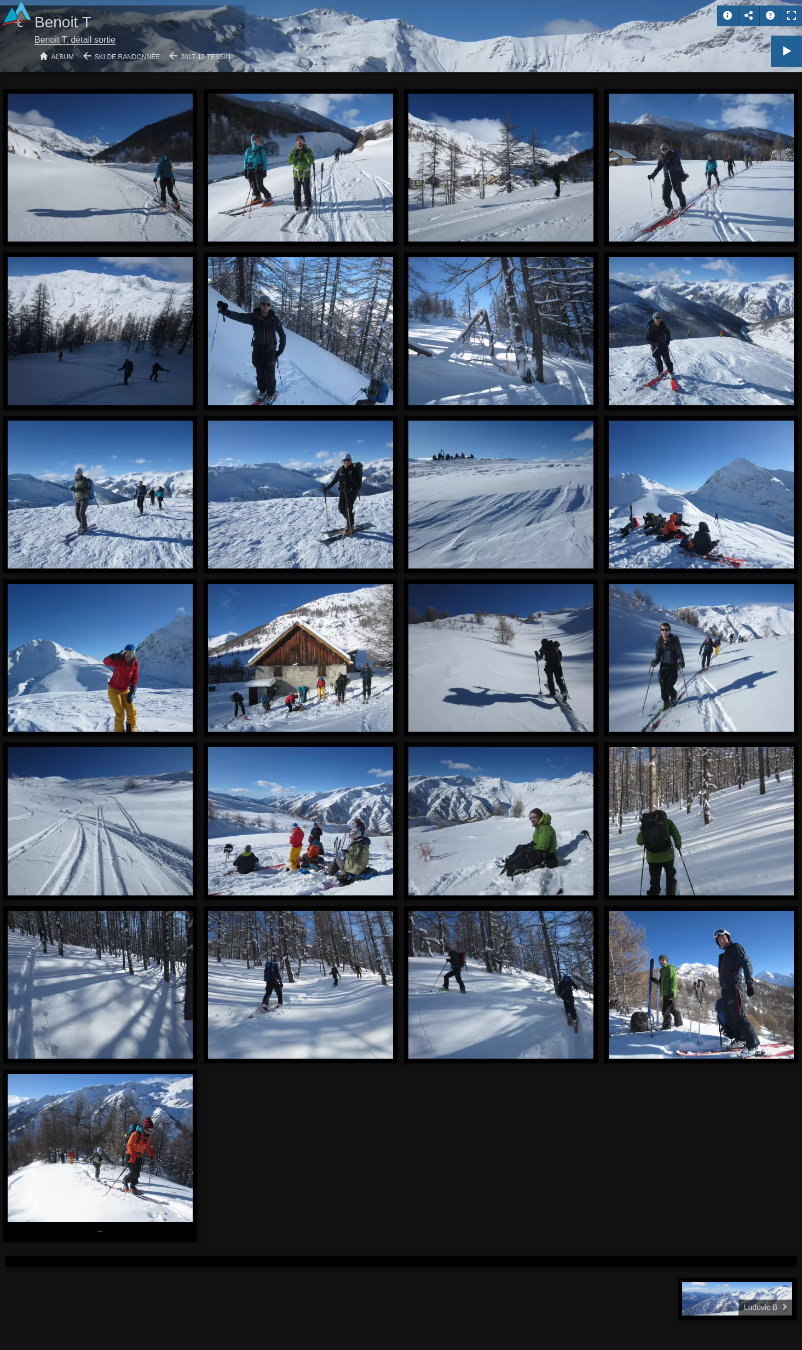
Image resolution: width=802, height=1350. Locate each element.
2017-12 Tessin (205, 57)
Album (62, 57)
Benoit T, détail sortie (75, 39)
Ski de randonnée (127, 57)
